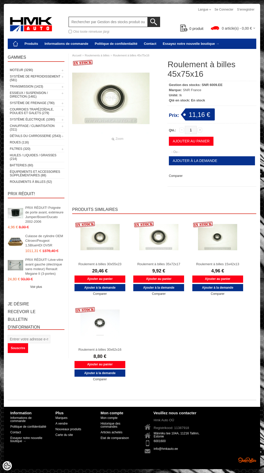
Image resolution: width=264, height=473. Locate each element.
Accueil (76, 55)
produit (192, 28)
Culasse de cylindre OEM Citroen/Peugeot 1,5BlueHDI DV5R (44, 240)
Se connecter (223, 9)
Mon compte (109, 417)
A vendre (61, 423)
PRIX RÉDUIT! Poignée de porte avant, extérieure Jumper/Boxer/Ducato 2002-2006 (44, 214)
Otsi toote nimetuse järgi (91, 31)
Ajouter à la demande (195, 161)
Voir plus (36, 287)
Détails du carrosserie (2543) (35, 136)
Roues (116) (19, 142)
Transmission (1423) (26, 86)
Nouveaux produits (68, 429)
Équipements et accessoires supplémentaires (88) (35, 173)
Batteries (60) (21, 165)
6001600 (160, 441)
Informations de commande (66, 44)
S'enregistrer (245, 9)
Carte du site (64, 434)
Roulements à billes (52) (31, 182)
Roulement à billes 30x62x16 (99, 349)
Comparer (176, 176)
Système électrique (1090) (32, 119)
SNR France (192, 90)
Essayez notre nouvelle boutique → (191, 44)
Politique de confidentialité (116, 44)
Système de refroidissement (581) (35, 78)
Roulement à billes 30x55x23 (99, 264)
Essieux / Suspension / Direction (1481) (29, 94)
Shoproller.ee (247, 460)
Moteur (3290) (21, 70)
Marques (61, 417)
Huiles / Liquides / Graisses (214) (33, 157)
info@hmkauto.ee (166, 448)
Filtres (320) (20, 149)
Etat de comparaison (115, 438)
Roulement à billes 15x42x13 (217, 264)
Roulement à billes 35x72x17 (158, 264)
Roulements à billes (97, 55)
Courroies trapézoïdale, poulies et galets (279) (32, 111)
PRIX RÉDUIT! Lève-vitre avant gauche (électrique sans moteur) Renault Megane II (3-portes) (44, 267)
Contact (150, 44)
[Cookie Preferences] (7, 465)
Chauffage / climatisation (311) (32, 127)
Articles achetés (111, 432)
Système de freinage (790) (32, 103)
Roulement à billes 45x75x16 (131, 55)
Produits (31, 44)
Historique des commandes (110, 425)
